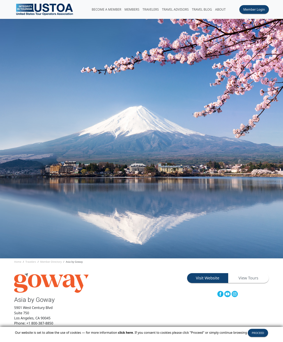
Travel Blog (202, 9)
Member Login (254, 9)
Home (17, 261)
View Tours (248, 278)
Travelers (30, 261)
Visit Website (207, 278)
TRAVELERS (150, 9)
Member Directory (51, 261)
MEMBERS (131, 9)
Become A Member (106, 9)
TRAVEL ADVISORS (175, 9)
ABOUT (220, 9)
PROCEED (258, 333)
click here (125, 332)
